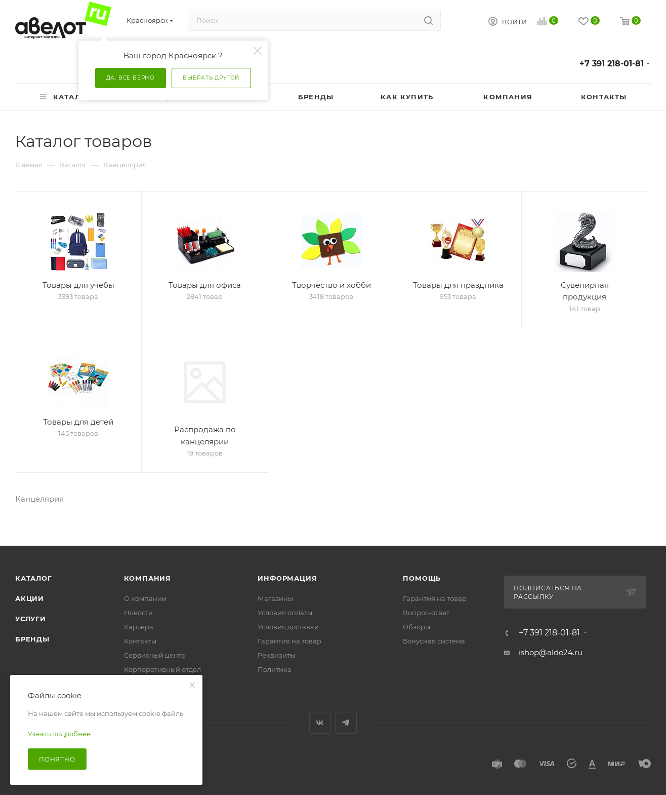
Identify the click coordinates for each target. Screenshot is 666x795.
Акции (29, 591)
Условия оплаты (285, 605)
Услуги (30, 611)
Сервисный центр (155, 647)
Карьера (138, 619)
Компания (147, 570)
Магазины (275, 591)
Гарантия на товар (289, 633)
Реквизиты (276, 647)
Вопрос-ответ (426, 605)
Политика (275, 662)
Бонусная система (434, 633)
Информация (287, 570)
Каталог (33, 570)
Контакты (140, 633)
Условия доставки (288, 619)
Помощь (422, 570)
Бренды (32, 631)
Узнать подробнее (59, 734)
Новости (138, 605)
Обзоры (416, 619)
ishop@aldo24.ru (550, 645)
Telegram (346, 715)
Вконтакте (320, 715)
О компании (145, 591)
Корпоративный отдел (162, 662)
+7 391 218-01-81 (611, 63)
